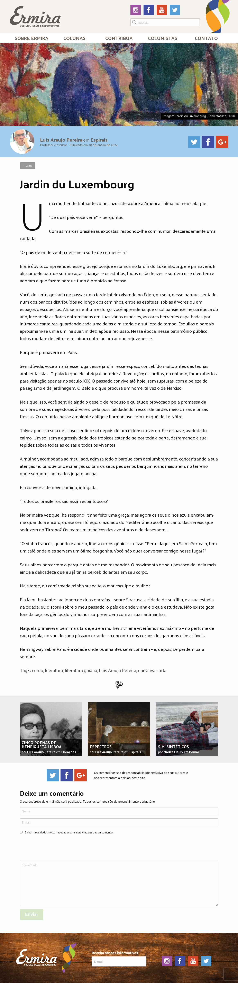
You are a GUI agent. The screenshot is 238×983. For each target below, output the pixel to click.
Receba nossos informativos (119, 958)
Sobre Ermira (31, 37)
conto (37, 670)
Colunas (74, 37)
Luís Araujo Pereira (61, 139)
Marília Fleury (173, 752)
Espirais (99, 139)
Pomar (194, 752)
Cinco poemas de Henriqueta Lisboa (41, 744)
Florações (68, 752)
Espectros (101, 746)
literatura (54, 670)
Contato (206, 37)
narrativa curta (152, 670)
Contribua (119, 37)
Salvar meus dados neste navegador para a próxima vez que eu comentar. (69, 832)
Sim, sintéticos (173, 746)
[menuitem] (32, 38)
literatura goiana (81, 670)
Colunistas (162, 37)
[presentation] (51, 848)
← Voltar (27, 165)
